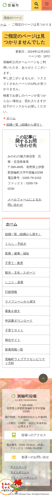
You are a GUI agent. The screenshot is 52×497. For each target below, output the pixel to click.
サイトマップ (19, 467)
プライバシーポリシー (24, 477)
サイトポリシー (20, 472)
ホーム (11, 118)
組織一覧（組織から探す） (24, 124)
